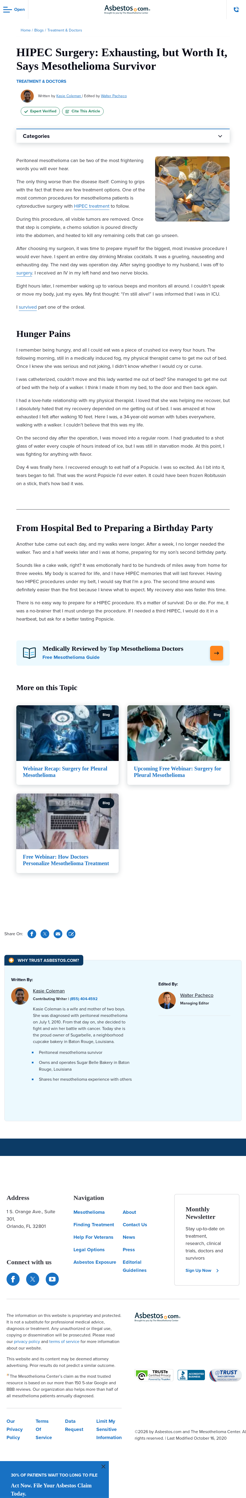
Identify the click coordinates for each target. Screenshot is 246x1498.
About (129, 1212)
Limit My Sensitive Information (109, 1429)
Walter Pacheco (114, 96)
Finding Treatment (93, 1224)
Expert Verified (40, 111)
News (129, 1237)
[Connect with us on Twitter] (32, 1279)
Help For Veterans (93, 1237)
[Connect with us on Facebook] (13, 1279)
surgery (24, 272)
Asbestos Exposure (94, 1262)
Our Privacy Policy (15, 1429)
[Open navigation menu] (14, 10)
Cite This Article (83, 111)
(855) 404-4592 (83, 999)
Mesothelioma (89, 1212)
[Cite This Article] (71, 934)
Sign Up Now (202, 1270)
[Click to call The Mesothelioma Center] (236, 9)
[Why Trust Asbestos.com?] (43, 960)
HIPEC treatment (91, 206)
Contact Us (135, 1224)
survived (28, 307)
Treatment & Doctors (41, 81)
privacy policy (27, 1341)
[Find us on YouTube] (52, 1279)
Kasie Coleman (69, 96)
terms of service (64, 1341)
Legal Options (89, 1249)
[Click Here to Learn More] (216, 653)
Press (129, 1249)
